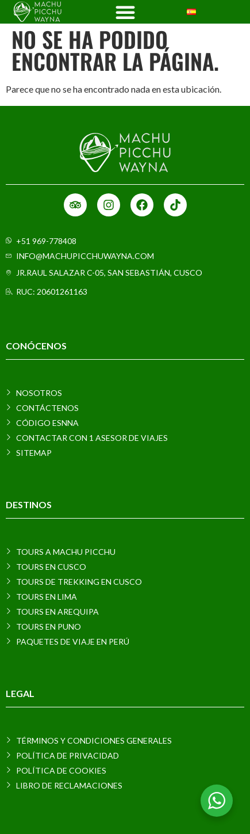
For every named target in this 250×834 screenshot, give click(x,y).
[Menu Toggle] (125, 12)
